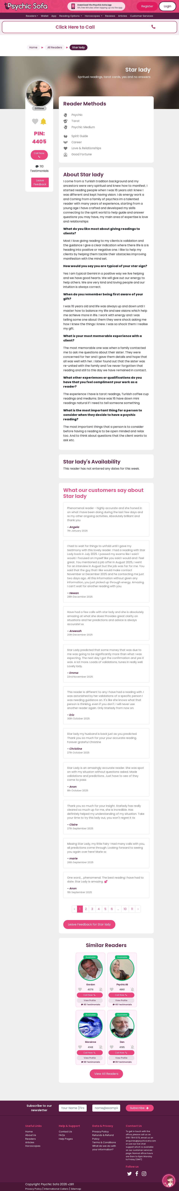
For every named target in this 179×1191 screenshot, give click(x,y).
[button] (89, 27)
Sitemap (76, 1188)
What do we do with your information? (104, 1147)
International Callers (56, 1188)
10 (125, 909)
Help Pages (66, 1138)
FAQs (62, 1135)
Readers (30, 1138)
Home (33, 47)
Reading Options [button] (69, 15)
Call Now (39, 155)
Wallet (44, 15)
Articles (122, 15)
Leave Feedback (40, 182)
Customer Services (141, 15)
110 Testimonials (39, 168)
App (53, 15)
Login (167, 6)
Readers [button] (31, 15)
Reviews (110, 15)
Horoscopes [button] (92, 15)
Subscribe (139, 1108)
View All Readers (106, 1074)
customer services (142, 1150)
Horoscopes (32, 1145)
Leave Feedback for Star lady (89, 924)
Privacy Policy (100, 1131)
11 (132, 909)
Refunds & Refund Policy (103, 1137)
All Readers (54, 47)
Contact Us (65, 1131)
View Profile (90, 1000)
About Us (30, 1135)
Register (147, 6)
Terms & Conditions (104, 1142)
